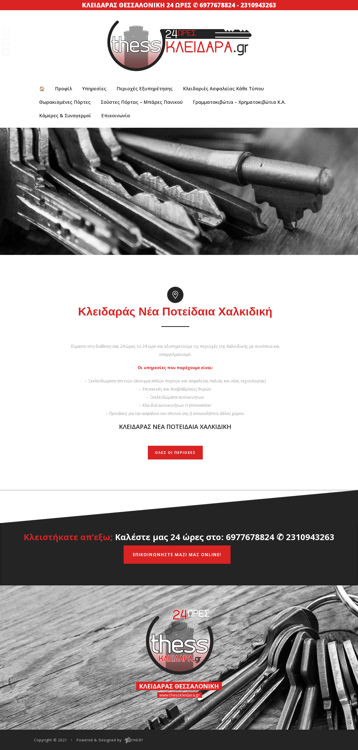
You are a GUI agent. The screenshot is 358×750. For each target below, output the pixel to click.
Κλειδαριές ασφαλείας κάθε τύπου (223, 88)
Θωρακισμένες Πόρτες (65, 102)
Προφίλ (63, 88)
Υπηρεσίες (94, 88)
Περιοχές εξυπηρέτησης (145, 88)
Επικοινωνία (115, 115)
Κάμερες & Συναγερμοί (65, 115)
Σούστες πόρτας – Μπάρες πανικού (142, 102)
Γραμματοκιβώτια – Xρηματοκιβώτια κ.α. (239, 102)
